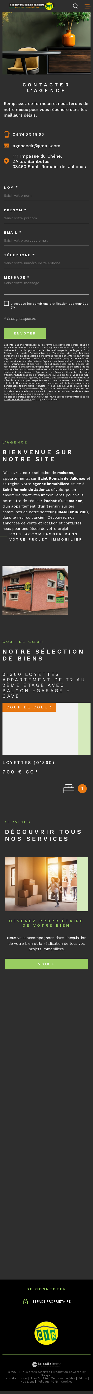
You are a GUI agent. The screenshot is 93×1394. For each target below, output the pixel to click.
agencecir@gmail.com (37, 145)
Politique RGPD (48, 1381)
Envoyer (25, 333)
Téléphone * (19, 255)
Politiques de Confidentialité (65, 396)
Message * (17, 277)
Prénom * (15, 210)
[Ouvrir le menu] (88, 6)
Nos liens (27, 1381)
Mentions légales (63, 1378)
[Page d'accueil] (37, 6)
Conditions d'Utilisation (17, 399)
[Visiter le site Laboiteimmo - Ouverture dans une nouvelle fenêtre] (46, 1364)
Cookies (66, 1381)
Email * (13, 232)
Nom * (11, 187)
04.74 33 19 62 (28, 134)
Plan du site (39, 1378)
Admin (82, 1378)
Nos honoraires (16, 1378)
